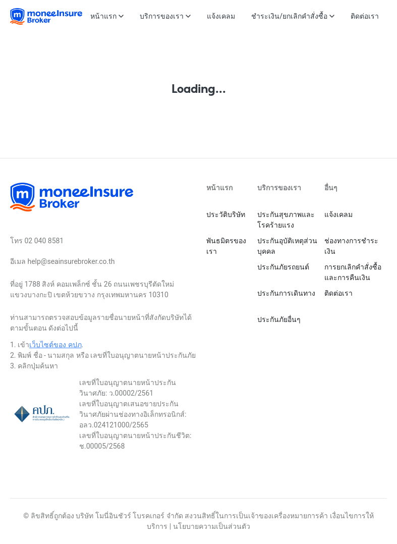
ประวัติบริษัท (225, 214)
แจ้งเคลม (338, 214)
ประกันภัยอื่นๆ (279, 319)
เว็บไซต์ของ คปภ (55, 345)
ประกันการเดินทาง (286, 293)
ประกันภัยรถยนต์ (283, 267)
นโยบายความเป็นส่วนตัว (211, 526)
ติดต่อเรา (338, 293)
